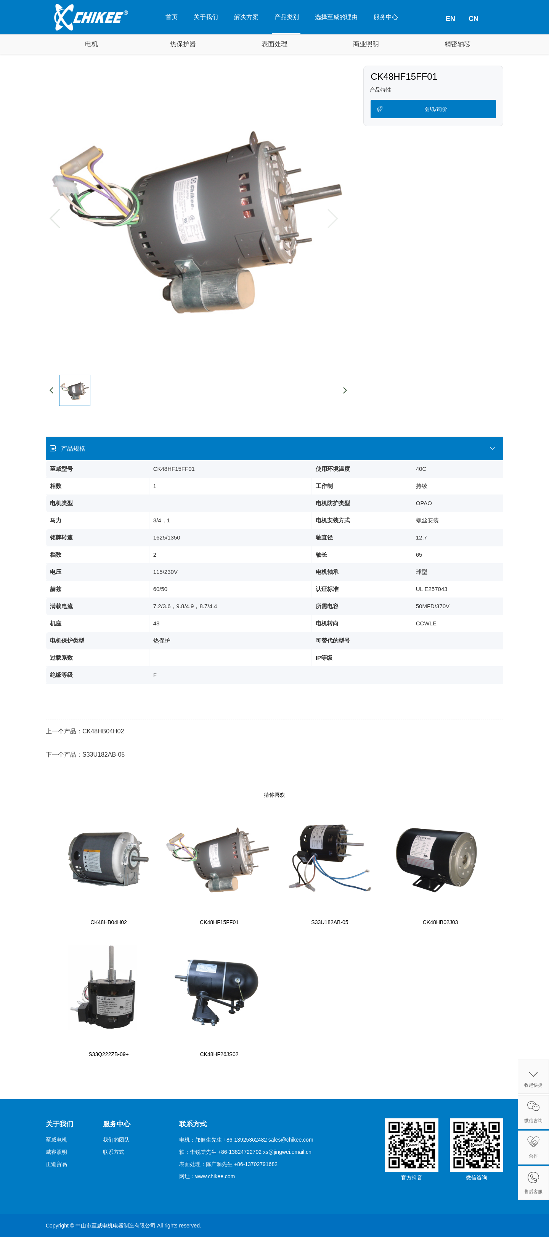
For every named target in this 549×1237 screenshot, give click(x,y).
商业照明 (366, 44)
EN (450, 19)
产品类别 (286, 17)
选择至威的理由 (336, 17)
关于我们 (206, 17)
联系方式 (113, 1152)
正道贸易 (56, 1164)
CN (473, 19)
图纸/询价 (435, 109)
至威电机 (56, 1140)
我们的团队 (116, 1140)
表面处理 (274, 44)
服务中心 (386, 17)
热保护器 (183, 44)
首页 (171, 17)
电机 (91, 44)
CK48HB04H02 (103, 731)
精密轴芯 (457, 44)
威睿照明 (56, 1152)
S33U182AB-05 (103, 754)
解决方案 (246, 17)
